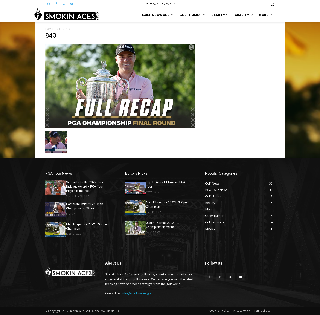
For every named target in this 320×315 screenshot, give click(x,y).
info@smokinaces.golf (137, 293)
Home (49, 29)
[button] (272, 4)
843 (59, 29)
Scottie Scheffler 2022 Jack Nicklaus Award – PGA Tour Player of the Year (84, 186)
